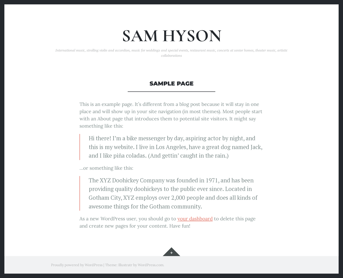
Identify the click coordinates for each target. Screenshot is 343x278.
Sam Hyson (171, 35)
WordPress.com (150, 265)
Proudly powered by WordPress (77, 265)
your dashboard (195, 219)
